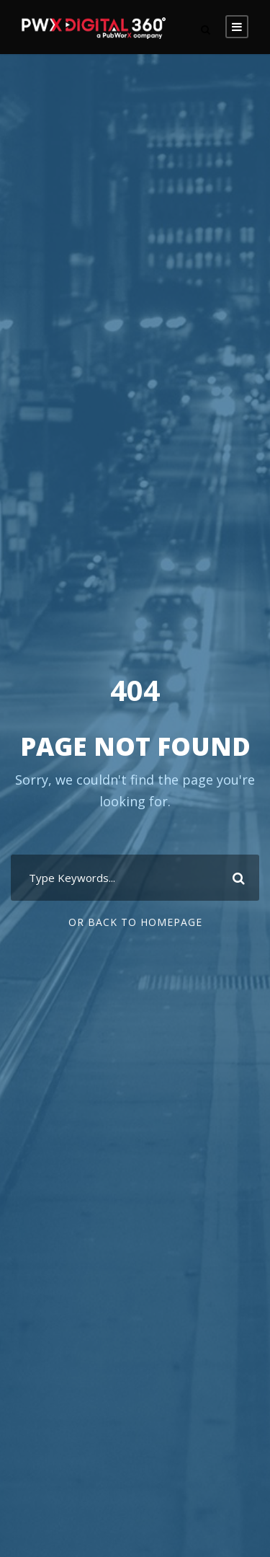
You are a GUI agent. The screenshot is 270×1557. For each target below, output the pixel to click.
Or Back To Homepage (135, 922)
